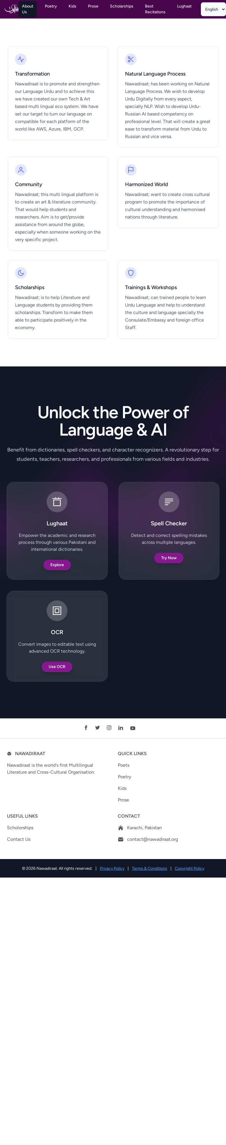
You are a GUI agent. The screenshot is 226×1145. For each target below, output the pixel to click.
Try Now (169, 557)
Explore (57, 564)
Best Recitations (155, 9)
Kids (72, 6)
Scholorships (20, 827)
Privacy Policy (112, 868)
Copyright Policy (189, 868)
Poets (123, 765)
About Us (27, 9)
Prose (93, 6)
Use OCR (57, 666)
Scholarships (121, 6)
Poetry (51, 6)
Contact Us (18, 839)
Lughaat (184, 6)
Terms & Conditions (149, 868)
